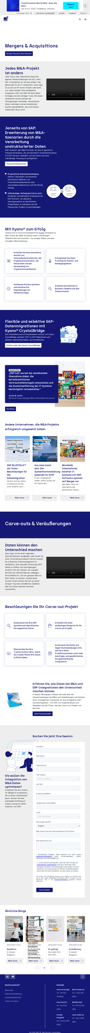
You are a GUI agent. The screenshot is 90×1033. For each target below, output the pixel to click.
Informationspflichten (13, 998)
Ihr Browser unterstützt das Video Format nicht (65, 89)
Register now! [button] (71, 5)
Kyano (41, 233)
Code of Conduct (11, 1001)
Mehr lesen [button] (21, 498)
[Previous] (37, 968)
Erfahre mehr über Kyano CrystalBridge (23, 345)
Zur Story (10, 409)
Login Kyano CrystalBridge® (45, 13)
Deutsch (83, 13)
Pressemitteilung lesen (16, 164)
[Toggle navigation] (85, 19)
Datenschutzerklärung (13, 994)
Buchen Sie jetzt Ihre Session (18, 54)
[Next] (53, 968)
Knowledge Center (24, 13)
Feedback (72, 13)
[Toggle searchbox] (80, 19)
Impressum (9, 990)
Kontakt (61, 13)
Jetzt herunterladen (42, 714)
